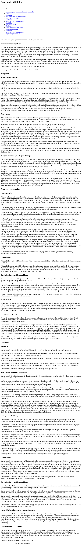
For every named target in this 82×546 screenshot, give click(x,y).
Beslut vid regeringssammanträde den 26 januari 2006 (20, 12)
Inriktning (4, 346)
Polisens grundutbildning (9, 77)
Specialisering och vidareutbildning (15, 21)
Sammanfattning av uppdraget (11, 44)
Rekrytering (9, 15)
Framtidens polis (6, 193)
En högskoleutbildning (12, 29)
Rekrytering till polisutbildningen (14, 27)
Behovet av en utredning (12, 18)
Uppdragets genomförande (13, 33)
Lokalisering (9, 19)
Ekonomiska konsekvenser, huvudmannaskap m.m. (18, 510)
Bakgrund (8, 13)
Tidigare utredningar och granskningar (16, 16)
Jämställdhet (9, 23)
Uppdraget (8, 26)
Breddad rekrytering (11, 24)
